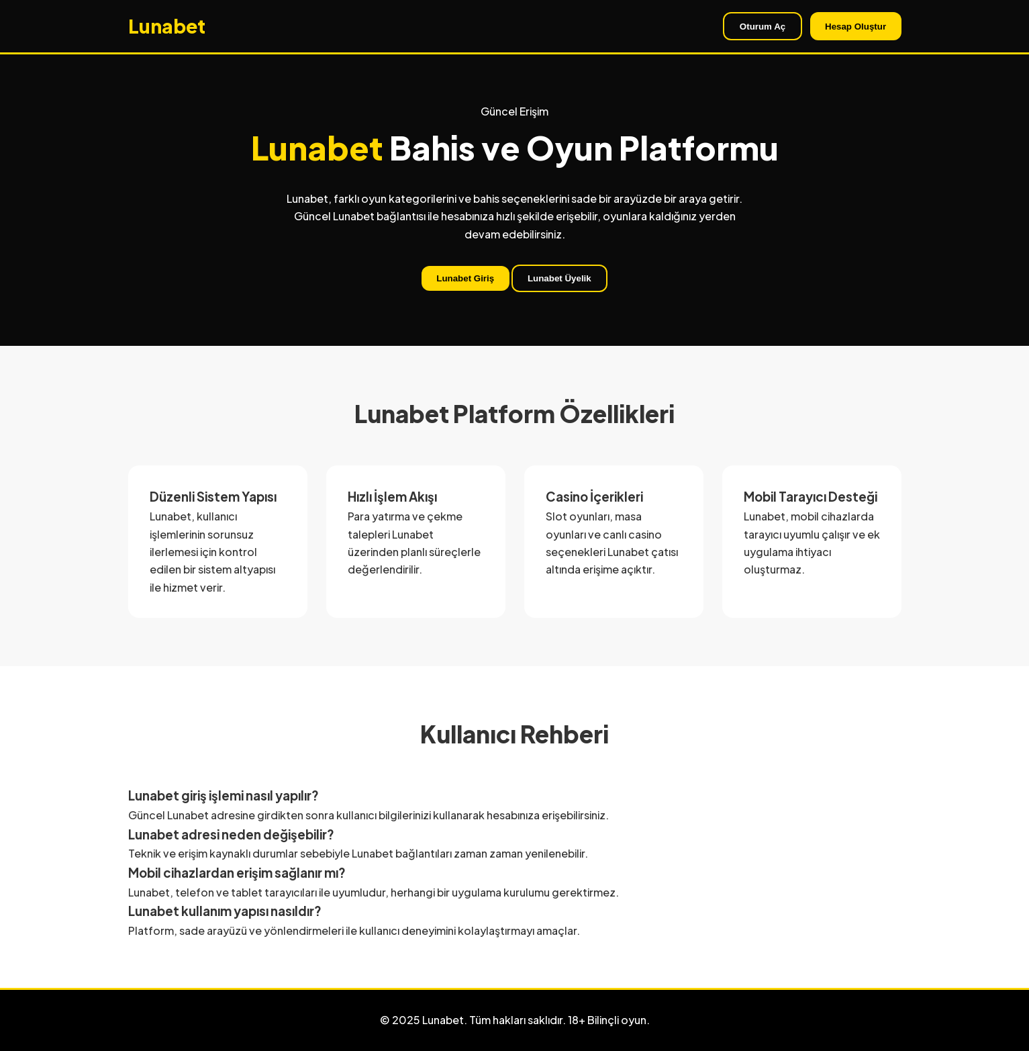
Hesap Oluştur (855, 26)
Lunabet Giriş (465, 278)
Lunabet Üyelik (559, 278)
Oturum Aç (762, 26)
